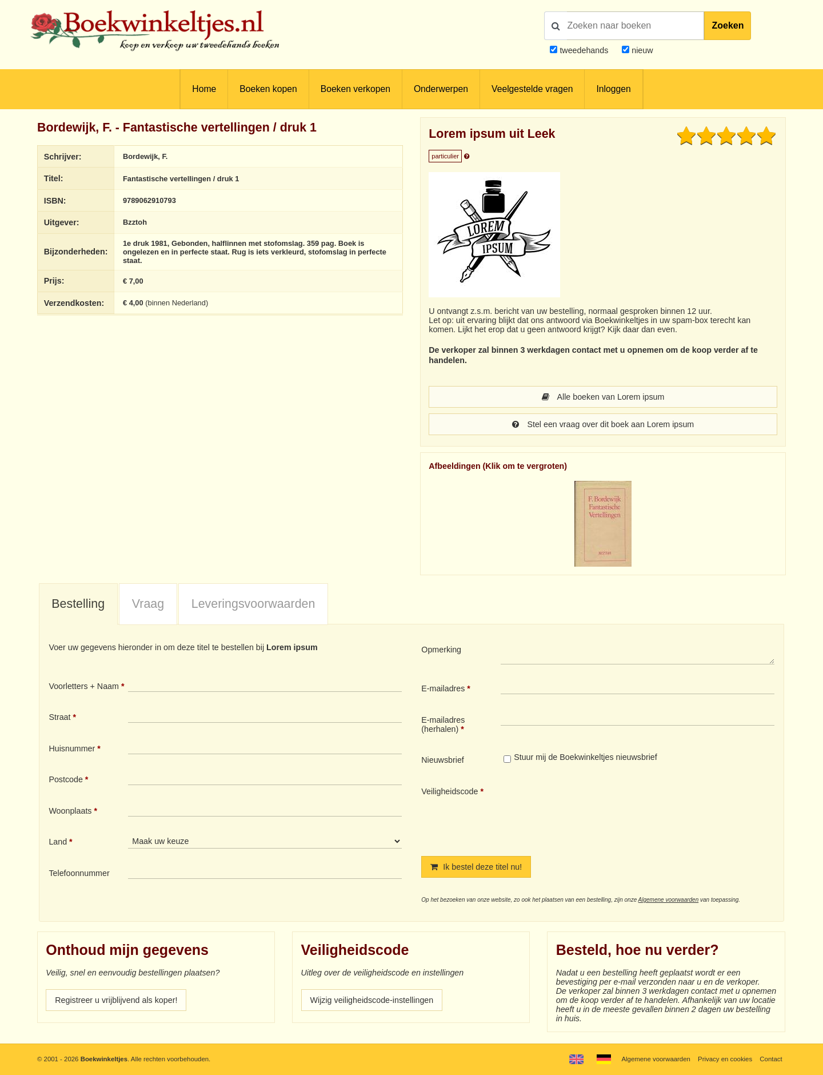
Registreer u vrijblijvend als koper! (116, 1000)
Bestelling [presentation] (78, 604)
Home (204, 89)
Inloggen (613, 89)
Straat (59, 717)
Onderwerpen (441, 89)
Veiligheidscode (449, 791)
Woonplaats (70, 810)
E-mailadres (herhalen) (443, 724)
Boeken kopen (268, 89)
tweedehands (584, 50)
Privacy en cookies (725, 1059)
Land (58, 841)
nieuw (641, 50)
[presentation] (596, 812)
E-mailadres (443, 688)
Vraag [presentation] (148, 604)
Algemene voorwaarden (668, 900)
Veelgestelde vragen (532, 89)
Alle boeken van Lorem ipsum (603, 396)
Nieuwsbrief (442, 760)
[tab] (78, 604)
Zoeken (728, 25)
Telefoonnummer (79, 873)
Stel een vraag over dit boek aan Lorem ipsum (603, 424)
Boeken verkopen (355, 89)
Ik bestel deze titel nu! (476, 866)
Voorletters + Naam (84, 686)
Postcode (65, 779)
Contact (771, 1059)
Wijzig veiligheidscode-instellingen (372, 1000)
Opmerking (441, 649)
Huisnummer (72, 748)
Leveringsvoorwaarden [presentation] (253, 604)
